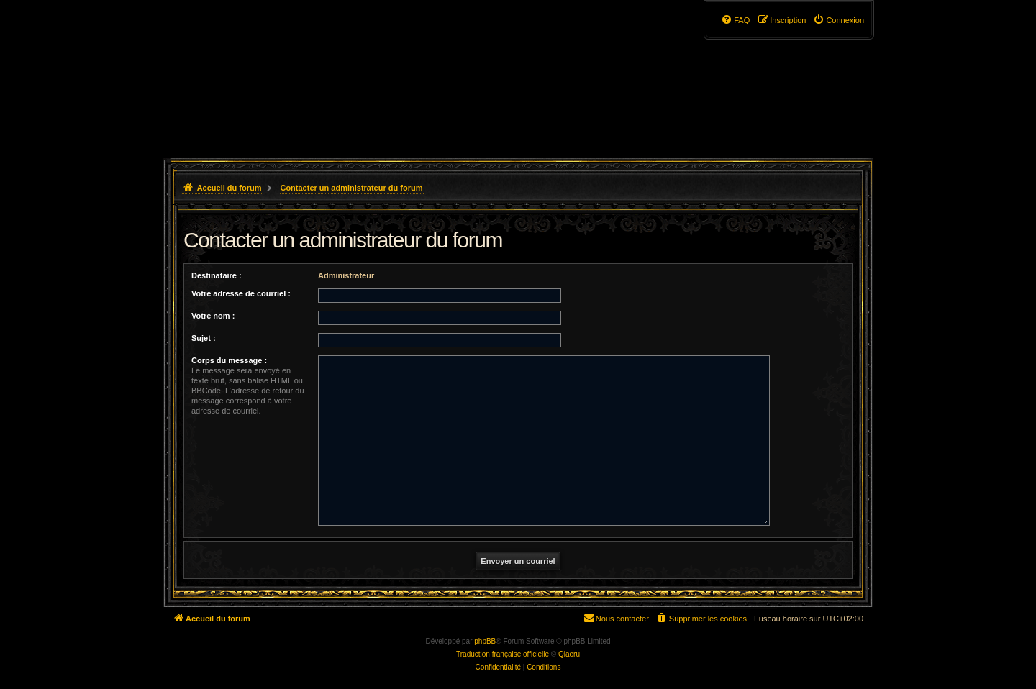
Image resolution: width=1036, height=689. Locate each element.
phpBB (485, 641)
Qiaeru (569, 654)
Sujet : (203, 338)
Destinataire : (216, 275)
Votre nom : (213, 315)
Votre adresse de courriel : (241, 293)
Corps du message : (229, 360)
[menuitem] (838, 20)
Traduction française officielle (502, 654)
